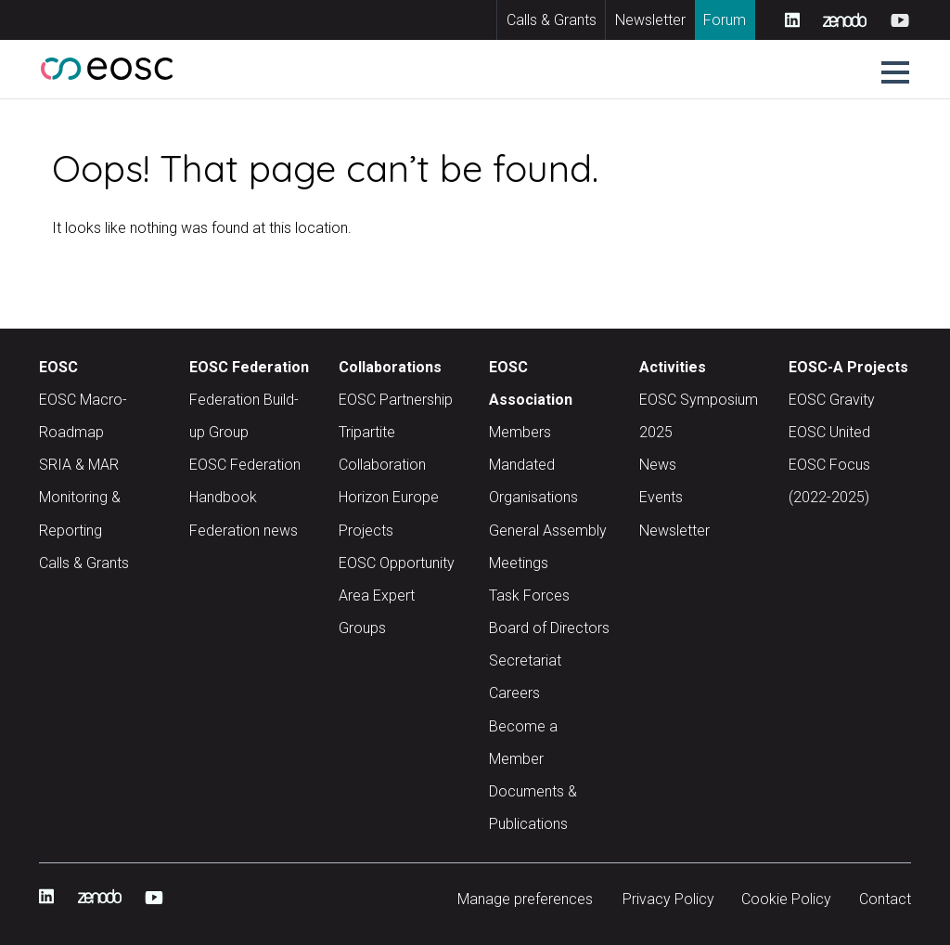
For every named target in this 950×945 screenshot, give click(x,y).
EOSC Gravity (832, 399)
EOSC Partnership (396, 399)
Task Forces (529, 595)
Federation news (243, 530)
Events (661, 497)
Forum (724, 20)
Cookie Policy (786, 899)
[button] (895, 72)
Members (520, 432)
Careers (514, 693)
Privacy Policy (668, 899)
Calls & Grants (552, 20)
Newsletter (650, 20)
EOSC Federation (249, 367)
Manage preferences (525, 899)
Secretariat (525, 660)
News (657, 464)
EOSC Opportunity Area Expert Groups (397, 595)
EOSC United (829, 432)
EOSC (58, 367)
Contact (885, 899)
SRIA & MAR (79, 464)
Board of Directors (549, 628)
